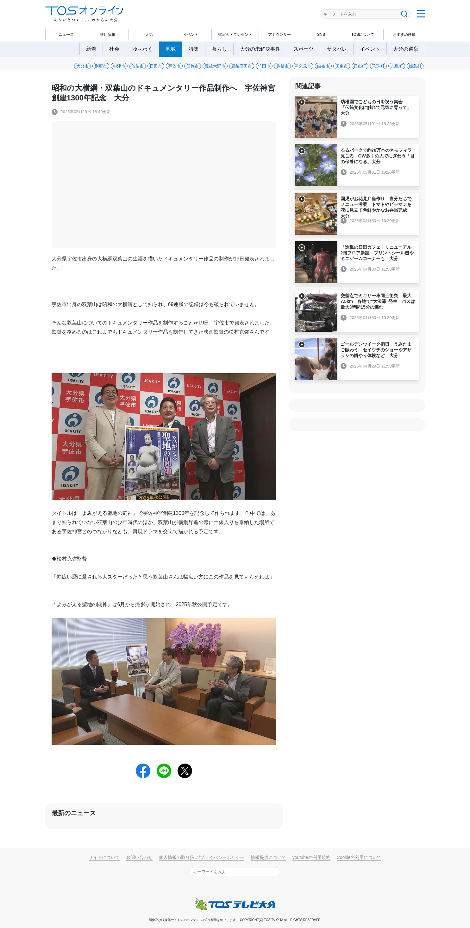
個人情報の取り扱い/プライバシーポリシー (201, 857)
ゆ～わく (142, 49)
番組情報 (107, 34)
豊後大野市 (215, 66)
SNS (321, 34)
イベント (190, 34)
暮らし (219, 49)
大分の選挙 (405, 49)
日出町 (360, 66)
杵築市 (282, 66)
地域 (171, 49)
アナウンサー (279, 34)
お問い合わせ (139, 857)
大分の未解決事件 (260, 49)
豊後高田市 (241, 66)
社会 (114, 49)
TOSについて (362, 34)
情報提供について (268, 857)
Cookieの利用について (359, 857)
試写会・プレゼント (235, 34)
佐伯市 (137, 66)
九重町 (397, 66)
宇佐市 (174, 66)
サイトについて (104, 857)
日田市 (156, 66)
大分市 (82, 66)
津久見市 (303, 66)
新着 (91, 49)
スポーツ (303, 49)
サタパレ (337, 49)
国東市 (341, 66)
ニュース (66, 34)
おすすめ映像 (404, 34)
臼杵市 (192, 66)
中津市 (119, 66)
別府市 (101, 66)
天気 (149, 34)
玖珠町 (378, 66)
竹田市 (264, 66)
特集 (194, 49)
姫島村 (415, 66)
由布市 (323, 66)
